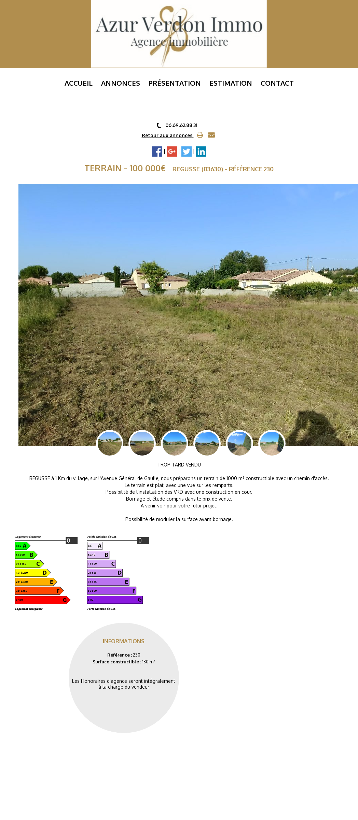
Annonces (120, 82)
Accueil (79, 82)
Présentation (175, 82)
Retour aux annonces (168, 135)
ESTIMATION (230, 82)
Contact (277, 82)
